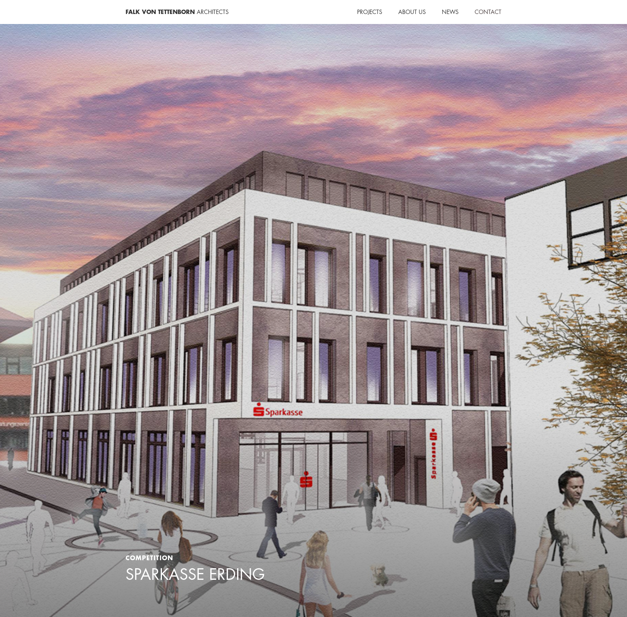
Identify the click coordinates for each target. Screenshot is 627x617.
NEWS (450, 12)
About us (412, 12)
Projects (369, 12)
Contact (488, 12)
